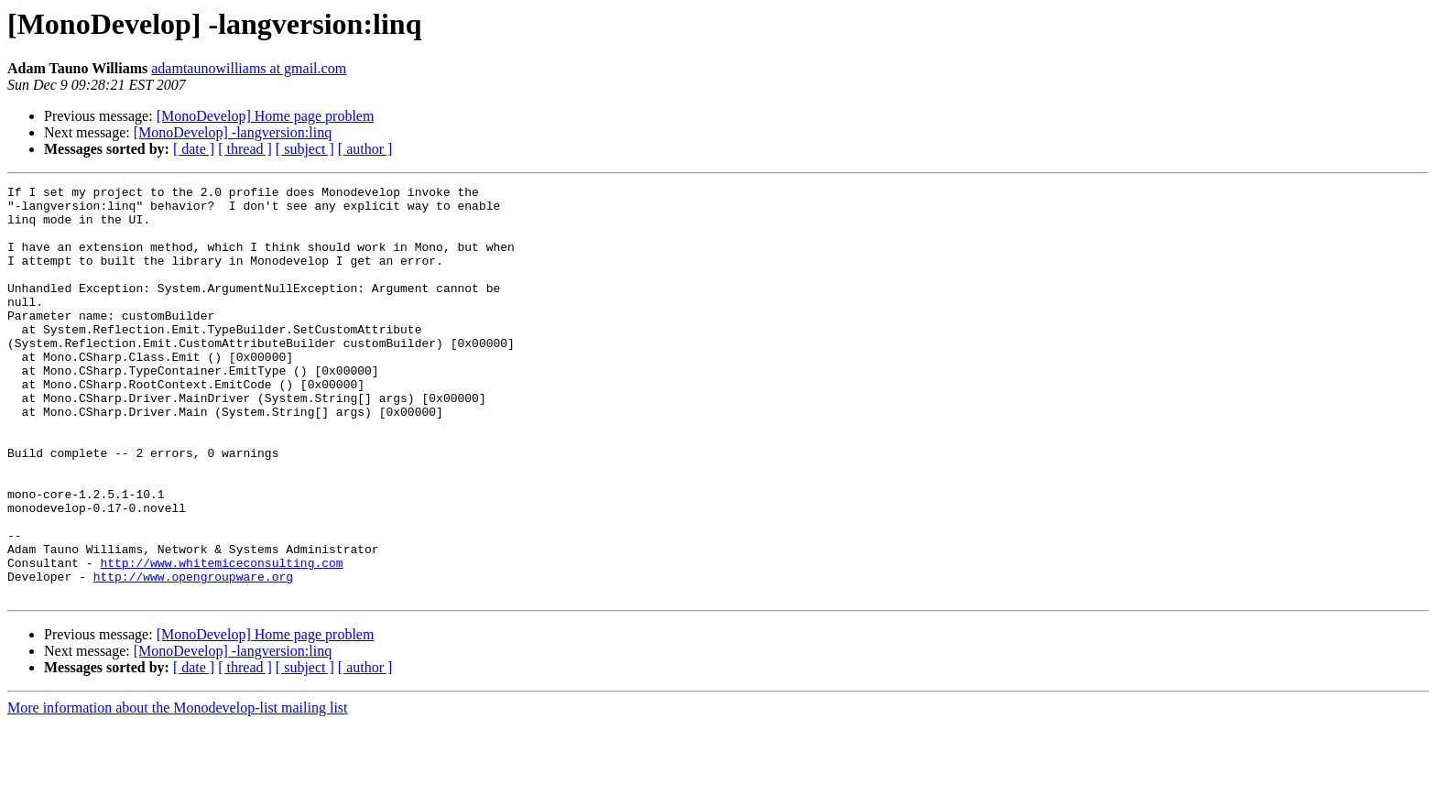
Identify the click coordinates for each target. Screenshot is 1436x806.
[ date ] (193, 149)
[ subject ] (305, 149)
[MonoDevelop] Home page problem (266, 116)
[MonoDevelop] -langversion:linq (233, 132)
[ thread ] (245, 149)
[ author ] (365, 149)
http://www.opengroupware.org (193, 656)
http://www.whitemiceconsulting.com (221, 639)
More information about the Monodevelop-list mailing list (177, 790)
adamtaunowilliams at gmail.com (248, 68)
